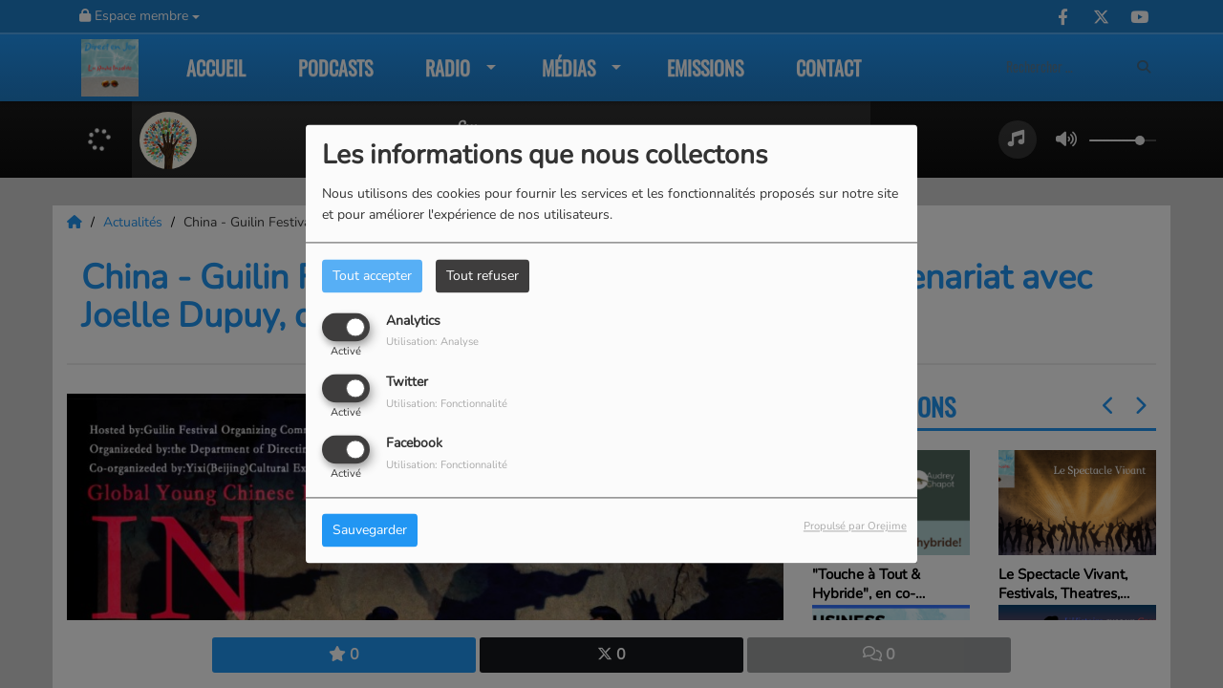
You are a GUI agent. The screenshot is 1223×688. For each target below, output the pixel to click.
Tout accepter (372, 276)
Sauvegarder (370, 531)
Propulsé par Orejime (855, 527)
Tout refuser (482, 276)
